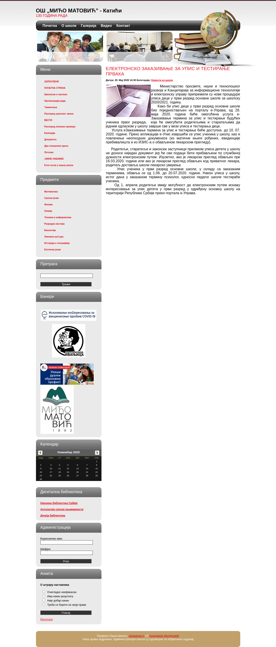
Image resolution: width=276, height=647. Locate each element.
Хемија (48, 211)
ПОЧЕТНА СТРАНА (55, 88)
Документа (50, 139)
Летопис (49, 152)
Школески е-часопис (56, 94)
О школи (69, 26)
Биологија (50, 230)
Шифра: (45, 549)
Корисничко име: (51, 538)
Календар (49, 133)
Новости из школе (162, 80)
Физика (48, 204)
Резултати (46, 619)
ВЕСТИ (48, 120)
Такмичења (50, 107)
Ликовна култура (54, 236)
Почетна (50, 26)
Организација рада (55, 101)
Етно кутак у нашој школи (58, 165)
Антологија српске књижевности (61, 509)
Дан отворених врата (56, 146)
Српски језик (51, 198)
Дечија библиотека (52, 515)
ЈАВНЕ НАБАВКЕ (54, 159)
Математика (51, 191)
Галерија (88, 26)
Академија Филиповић (164, 635)
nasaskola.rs (136, 635)
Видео (106, 26)
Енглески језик (52, 249)
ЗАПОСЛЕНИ (51, 81)
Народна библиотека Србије (59, 503)
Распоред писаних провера (59, 126)
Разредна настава (54, 224)
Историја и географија (57, 243)
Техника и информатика (57, 217)
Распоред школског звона (58, 114)
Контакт (123, 26)
